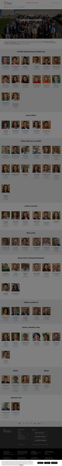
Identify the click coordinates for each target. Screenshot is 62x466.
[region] (31, 463)
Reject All (47, 462)
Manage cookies (40, 462)
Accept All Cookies (54, 462)
